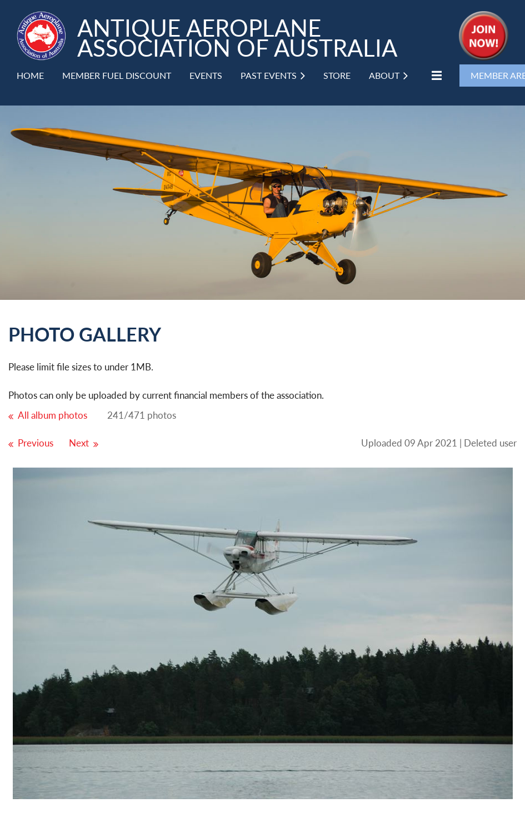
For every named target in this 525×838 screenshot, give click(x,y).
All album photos (52, 415)
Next (79, 443)
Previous (35, 443)
